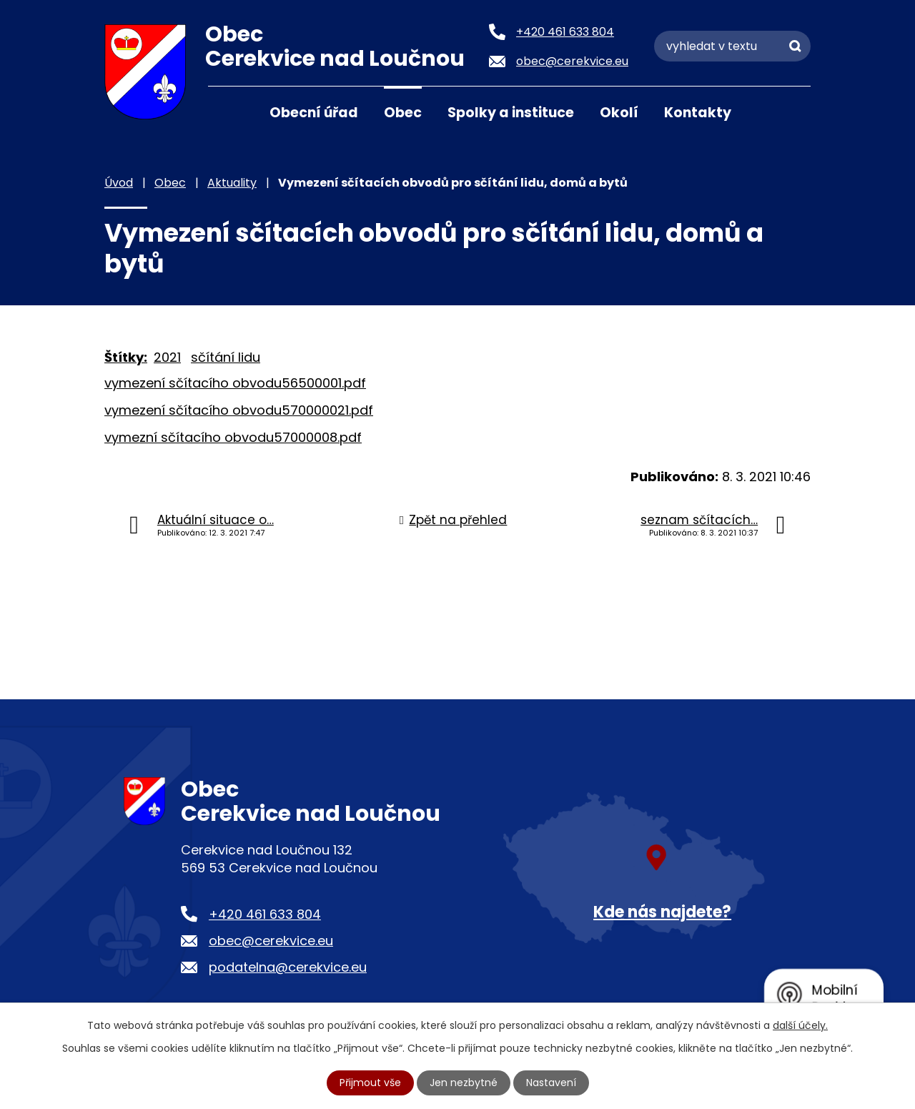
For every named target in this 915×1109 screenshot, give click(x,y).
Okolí (619, 112)
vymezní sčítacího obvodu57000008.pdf (233, 437)
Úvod (226, 112)
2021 (167, 357)
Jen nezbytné (464, 1082)
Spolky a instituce (510, 112)
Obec (403, 112)
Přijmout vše (370, 1082)
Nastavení (551, 1082)
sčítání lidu (225, 357)
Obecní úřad (313, 112)
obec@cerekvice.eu (271, 941)
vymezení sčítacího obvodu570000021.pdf (238, 410)
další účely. (800, 1025)
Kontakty (697, 112)
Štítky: (125, 357)
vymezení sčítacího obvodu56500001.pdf (235, 383)
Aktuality (232, 182)
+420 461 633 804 (265, 914)
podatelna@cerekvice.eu (288, 967)
